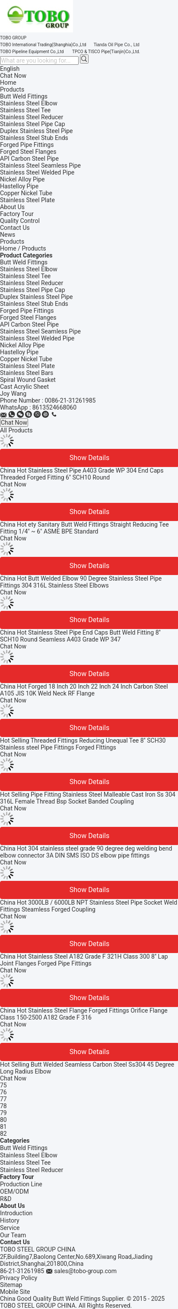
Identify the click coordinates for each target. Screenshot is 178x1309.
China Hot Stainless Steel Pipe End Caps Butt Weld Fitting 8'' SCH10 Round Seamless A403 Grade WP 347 (80, 636)
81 (3, 1126)
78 (3, 1105)
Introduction (16, 1213)
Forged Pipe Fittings (27, 310)
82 (3, 1133)
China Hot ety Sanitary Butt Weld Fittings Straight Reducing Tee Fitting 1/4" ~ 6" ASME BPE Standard (84, 528)
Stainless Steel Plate (27, 365)
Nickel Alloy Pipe (22, 345)
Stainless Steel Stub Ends (34, 303)
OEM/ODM (14, 1191)
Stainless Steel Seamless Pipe (40, 331)
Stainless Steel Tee (25, 276)
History (9, 1220)
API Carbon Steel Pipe (29, 324)
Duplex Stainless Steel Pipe (36, 296)
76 (3, 1092)
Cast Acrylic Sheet (24, 386)
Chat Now (13, 75)
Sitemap (11, 1284)
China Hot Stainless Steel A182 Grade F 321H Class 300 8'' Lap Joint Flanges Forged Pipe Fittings (84, 960)
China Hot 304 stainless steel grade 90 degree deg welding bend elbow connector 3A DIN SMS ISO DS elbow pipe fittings (86, 852)
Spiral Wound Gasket (28, 379)
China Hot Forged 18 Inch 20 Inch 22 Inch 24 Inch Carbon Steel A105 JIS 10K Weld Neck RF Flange (84, 690)
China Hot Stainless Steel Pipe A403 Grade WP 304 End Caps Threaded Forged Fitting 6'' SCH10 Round (81, 474)
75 (3, 1085)
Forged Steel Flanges (28, 317)
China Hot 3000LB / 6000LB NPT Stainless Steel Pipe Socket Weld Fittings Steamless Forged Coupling (88, 906)
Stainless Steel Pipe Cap (32, 289)
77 (3, 1099)
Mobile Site (15, 1291)
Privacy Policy (18, 1277)
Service (10, 1227)
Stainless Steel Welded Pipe (37, 338)
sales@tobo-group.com (85, 1271)
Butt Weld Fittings (24, 262)
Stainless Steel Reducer (31, 283)
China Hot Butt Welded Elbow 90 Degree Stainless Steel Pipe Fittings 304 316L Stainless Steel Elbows (81, 582)
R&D (6, 1198)
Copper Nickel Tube (26, 359)
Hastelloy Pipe (19, 352)
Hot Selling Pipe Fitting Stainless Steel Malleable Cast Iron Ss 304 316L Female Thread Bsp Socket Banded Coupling (87, 798)
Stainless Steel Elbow (28, 269)
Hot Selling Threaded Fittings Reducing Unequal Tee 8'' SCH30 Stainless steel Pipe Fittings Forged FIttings (82, 744)
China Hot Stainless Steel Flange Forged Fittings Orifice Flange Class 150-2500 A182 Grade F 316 (84, 1014)
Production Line (21, 1184)
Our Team (13, 1235)
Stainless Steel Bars (26, 372)
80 (3, 1119)
